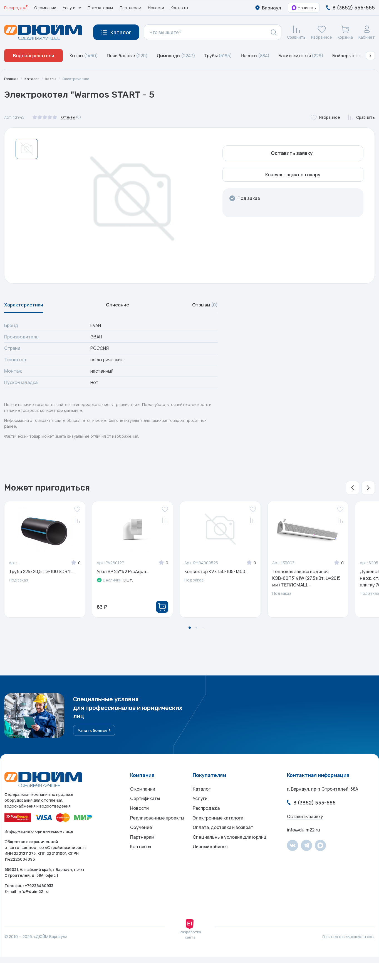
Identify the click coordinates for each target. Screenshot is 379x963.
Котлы (84, 56)
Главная (11, 78)
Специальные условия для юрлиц (230, 851)
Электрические (80, 78)
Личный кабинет (210, 862)
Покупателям (100, 7)
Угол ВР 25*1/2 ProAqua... (123, 575)
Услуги (200, 807)
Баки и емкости (300, 56)
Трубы (218, 56)
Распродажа (16, 7)
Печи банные (127, 56)
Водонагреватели (33, 56)
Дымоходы (176, 56)
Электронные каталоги (218, 829)
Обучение (141, 840)
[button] (370, 55)
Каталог (33, 78)
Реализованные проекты (157, 829)
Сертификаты (145, 807)
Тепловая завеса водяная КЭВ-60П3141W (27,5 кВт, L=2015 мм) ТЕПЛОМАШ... (306, 581)
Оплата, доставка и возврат (223, 840)
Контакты (179, 7)
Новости (156, 7)
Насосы (255, 56)
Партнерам (130, 7)
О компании (45, 7)
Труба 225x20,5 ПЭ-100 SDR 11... (42, 575)
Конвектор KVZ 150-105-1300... (216, 575)
